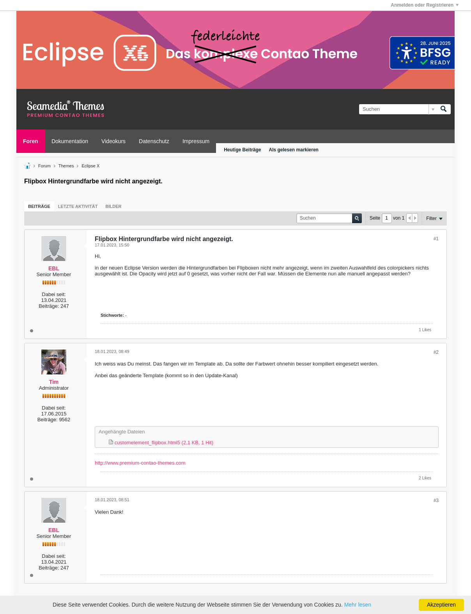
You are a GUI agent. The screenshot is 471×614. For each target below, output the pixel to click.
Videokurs (113, 141)
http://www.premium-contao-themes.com (140, 463)
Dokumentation (69, 141)
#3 (436, 500)
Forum (44, 165)
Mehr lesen (357, 605)
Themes (66, 165)
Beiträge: (49, 306)
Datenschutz (154, 141)
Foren (30, 141)
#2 (436, 352)
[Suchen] (398, 109)
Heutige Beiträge (242, 150)
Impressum (195, 141)
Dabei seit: (54, 294)
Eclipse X (91, 165)
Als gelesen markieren (294, 150)
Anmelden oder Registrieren (425, 5)
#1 (436, 238)
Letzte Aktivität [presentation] (78, 206)
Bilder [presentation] (113, 206)
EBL (53, 268)
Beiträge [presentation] (39, 206)
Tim (54, 382)
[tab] (39, 206)
